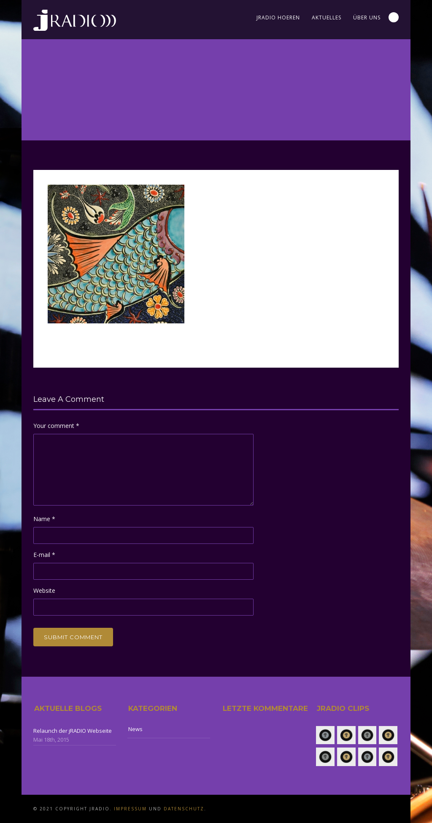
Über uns (367, 17)
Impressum (130, 809)
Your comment (56, 426)
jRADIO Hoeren (278, 17)
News (135, 729)
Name (44, 519)
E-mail (44, 555)
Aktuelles (326, 17)
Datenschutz (184, 809)
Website (44, 590)
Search (394, 17)
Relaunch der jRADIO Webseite (72, 730)
